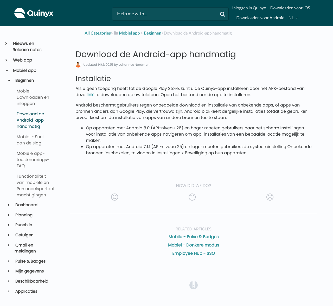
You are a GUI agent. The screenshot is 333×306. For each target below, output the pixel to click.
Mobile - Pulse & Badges (194, 237)
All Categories (98, 33)
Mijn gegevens (29, 271)
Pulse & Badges (30, 261)
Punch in (23, 225)
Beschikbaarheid (31, 281)
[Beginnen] (152, 33)
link (90, 95)
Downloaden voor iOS (290, 7)
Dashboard (26, 205)
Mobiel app (24, 71)
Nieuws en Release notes (26, 47)
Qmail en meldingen (25, 248)
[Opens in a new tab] (193, 285)
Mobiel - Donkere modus (193, 245)
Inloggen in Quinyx (249, 7)
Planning (24, 215)
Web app (22, 60)
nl (291, 17)
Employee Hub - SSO (193, 253)
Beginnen (24, 80)
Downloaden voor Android (260, 17)
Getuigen (24, 235)
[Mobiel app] (126, 33)
